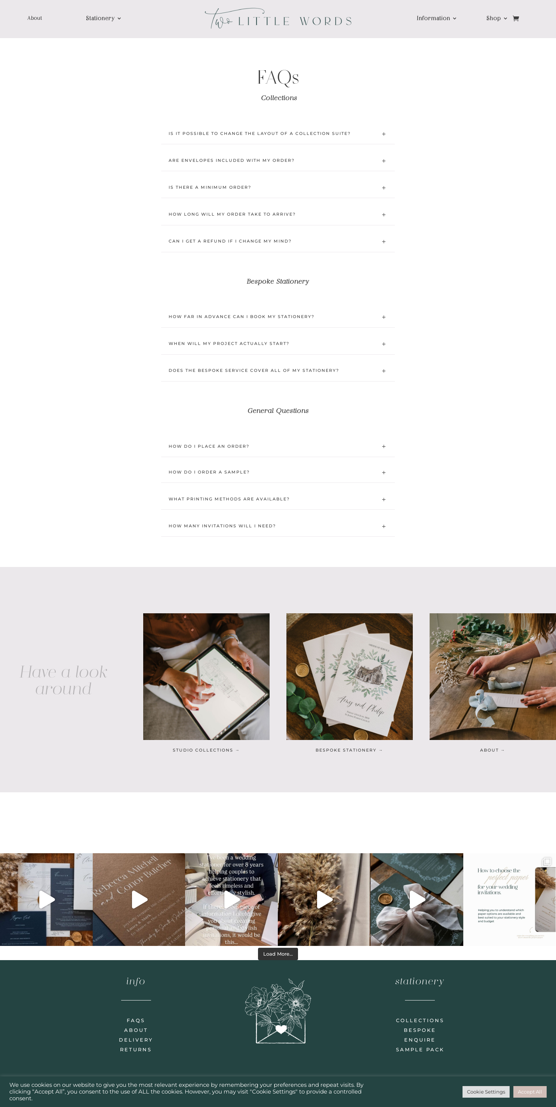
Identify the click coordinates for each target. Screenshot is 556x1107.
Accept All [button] (530, 1092)
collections (420, 1020)
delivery (136, 1040)
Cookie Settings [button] (486, 1092)
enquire (420, 1040)
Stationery (100, 19)
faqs (136, 1020)
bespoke (420, 1030)
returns (136, 1049)
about (136, 1030)
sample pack (420, 1049)
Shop (493, 19)
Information (433, 19)
